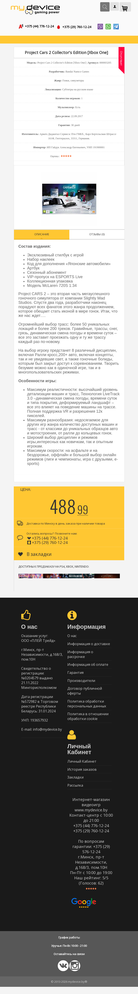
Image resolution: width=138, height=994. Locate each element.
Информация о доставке (88, 645)
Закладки (75, 783)
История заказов (82, 775)
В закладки (35, 555)
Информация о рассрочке (80, 656)
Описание (41, 235)
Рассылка (75, 792)
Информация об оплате (87, 666)
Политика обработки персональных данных (86, 708)
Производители (81, 683)
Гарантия (75, 675)
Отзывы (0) (97, 235)
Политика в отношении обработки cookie (87, 721)
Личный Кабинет (81, 766)
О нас (72, 636)
